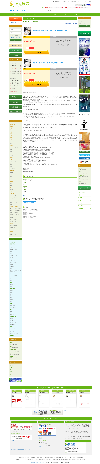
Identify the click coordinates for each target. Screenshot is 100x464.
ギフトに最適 (35, 210)
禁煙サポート (12, 253)
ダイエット (12, 245)
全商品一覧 (12, 124)
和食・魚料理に (13, 262)
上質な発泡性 (12, 260)
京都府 (34, 216)
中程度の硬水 (14, 350)
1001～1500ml (13, 322)
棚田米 (11, 204)
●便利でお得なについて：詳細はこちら (21, 449)
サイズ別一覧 (13, 316)
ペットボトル (12, 328)
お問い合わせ (21, 457)
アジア (11, 373)
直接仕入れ (12, 280)
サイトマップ (74, 459)
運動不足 (12, 251)
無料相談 (47, 457)
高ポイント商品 (16, 50)
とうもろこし (12, 179)
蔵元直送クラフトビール (16, 107)
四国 (75, 14)
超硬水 (13, 357)
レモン (11, 159)
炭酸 (11, 292)
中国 (65, 14)
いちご (11, 153)
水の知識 (80, 197)
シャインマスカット (14, 147)
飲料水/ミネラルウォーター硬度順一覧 (24, 459)
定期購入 (15, 55)
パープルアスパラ (13, 199)
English (89, 1)
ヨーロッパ (12, 365)
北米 (11, 369)
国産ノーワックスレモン (15, 161)
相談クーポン (81, 195)
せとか (11, 157)
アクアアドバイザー (84, 151)
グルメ (29, 209)
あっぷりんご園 (13, 221)
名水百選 (80, 203)
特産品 (31, 217)
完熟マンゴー (12, 143)
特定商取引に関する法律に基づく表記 (58, 457)
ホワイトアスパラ (13, 197)
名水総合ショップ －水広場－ (38, 462)
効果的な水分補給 (13, 249)
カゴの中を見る (16, 22)
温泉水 (11, 299)
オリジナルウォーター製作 (75, 1)
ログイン (16, 40)
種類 (28, 217)
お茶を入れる (35, 209)
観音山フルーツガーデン (15, 214)
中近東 (11, 367)
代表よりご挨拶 (81, 192)
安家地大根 (12, 189)
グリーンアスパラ (13, 195)
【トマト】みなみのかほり (15, 208)
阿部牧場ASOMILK (14, 225)
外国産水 (12, 284)
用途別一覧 (25, 210)
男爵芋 (11, 172)
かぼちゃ (12, 178)
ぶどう (11, 145)
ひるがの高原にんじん (14, 212)
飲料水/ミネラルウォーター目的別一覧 (61, 459)
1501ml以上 (12, 324)
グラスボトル (12, 330)
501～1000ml (12, 320)
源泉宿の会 (80, 208)
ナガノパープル (13, 149)
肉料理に (12, 264)
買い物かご (33, 457)
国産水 (11, 286)
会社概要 (84, 1)
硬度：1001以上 (13, 314)
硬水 (11, 309)
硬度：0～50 (12, 305)
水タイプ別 (12, 288)
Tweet (24, 195)
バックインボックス (14, 333)
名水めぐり (80, 200)
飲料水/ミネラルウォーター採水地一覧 (43, 459)
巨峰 (11, 151)
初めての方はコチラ (57, 1)
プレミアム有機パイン (14, 219)
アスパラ (12, 193)
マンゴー (12, 141)
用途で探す (25, 209)
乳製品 (11, 223)
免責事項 (81, 457)
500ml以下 (12, 318)
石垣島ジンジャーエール (15, 216)
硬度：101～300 (13, 311)
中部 (45, 14)
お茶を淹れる (12, 266)
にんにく (12, 191)
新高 (11, 164)
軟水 (11, 303)
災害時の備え (12, 278)
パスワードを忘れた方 (15, 37)
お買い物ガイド (66, 1)
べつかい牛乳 (12, 229)
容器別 (11, 326)
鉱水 (11, 295)
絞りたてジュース (14, 206)
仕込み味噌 (12, 233)
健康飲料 (31, 213)
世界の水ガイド (81, 205)
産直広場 (25, 214)
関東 (35, 14)
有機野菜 (12, 170)
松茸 (11, 183)
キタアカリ (12, 174)
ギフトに (12, 273)
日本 (11, 375)
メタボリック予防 (13, 255)
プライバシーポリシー (73, 457)
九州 (86, 14)
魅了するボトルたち (15, 102)
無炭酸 (11, 290)
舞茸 (11, 185)
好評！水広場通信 (84, 188)
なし (11, 162)
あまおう (12, 155)
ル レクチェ (12, 168)
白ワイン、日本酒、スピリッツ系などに (15, 271)
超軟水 (13, 343)
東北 (24, 14)
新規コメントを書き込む (29, 202)
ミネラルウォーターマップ (16, 97)
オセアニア (12, 371)
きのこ (11, 181)
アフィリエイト (81, 459)
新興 (11, 166)
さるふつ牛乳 (12, 227)
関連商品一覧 (25, 212)
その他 (29, 210)
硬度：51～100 (13, 307)
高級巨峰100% (13, 217)
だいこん (12, 187)
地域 (28, 216)
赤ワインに (12, 268)
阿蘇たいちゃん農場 (14, 202)
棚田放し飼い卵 (13, 234)
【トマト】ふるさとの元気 (15, 210)
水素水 (11, 301)
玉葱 (11, 176)
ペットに (12, 277)
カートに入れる (36, 52)
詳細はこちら (14, 440)
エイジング (12, 247)
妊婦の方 (12, 259)
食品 (30, 212)
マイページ (15, 18)
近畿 (55, 14)
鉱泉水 (11, 297)
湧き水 (11, 294)
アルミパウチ (12, 331)
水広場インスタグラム (15, 111)
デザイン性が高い (13, 275)
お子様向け (12, 257)
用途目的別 (12, 244)
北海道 (14, 14)
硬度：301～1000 (13, 313)
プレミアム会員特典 (16, 45)
